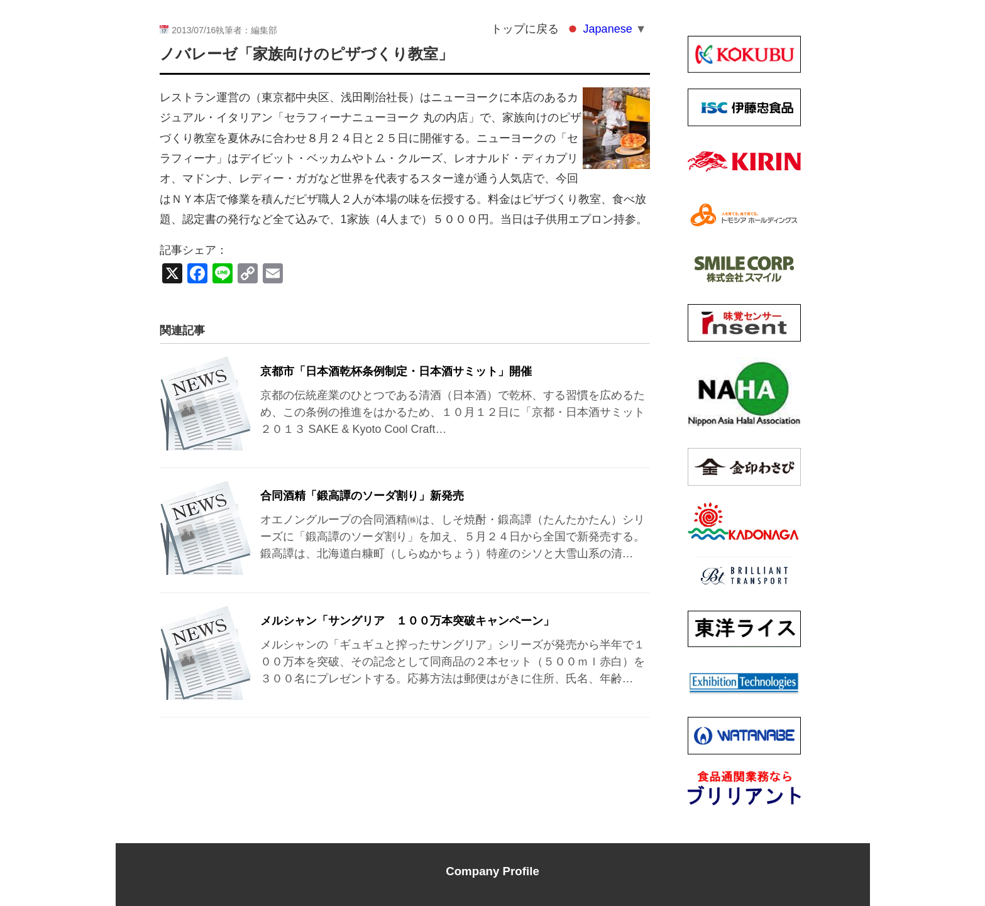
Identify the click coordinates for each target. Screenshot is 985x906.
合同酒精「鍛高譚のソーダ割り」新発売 (362, 495)
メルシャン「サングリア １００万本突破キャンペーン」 (407, 620)
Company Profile (492, 871)
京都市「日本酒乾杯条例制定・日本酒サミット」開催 (396, 371)
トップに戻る (525, 29)
